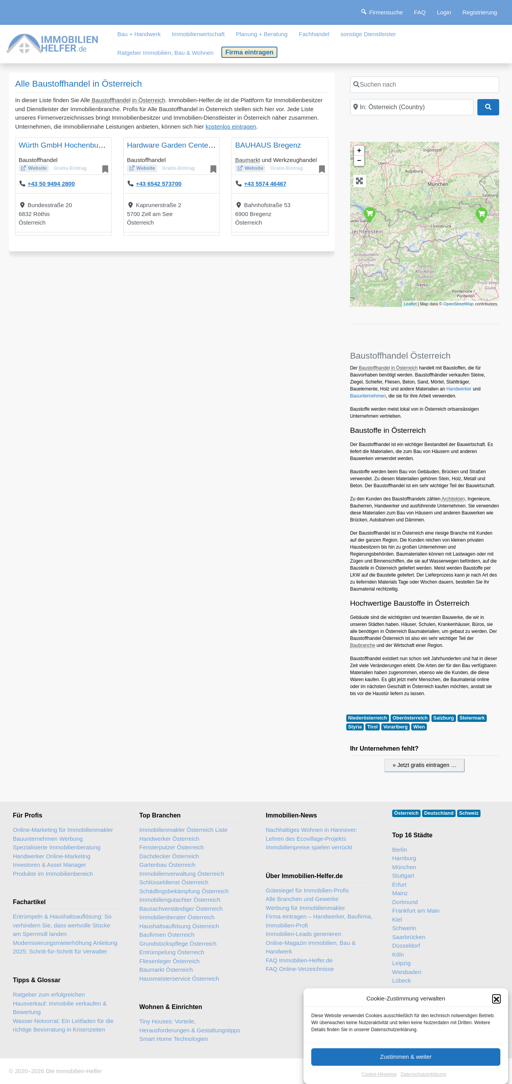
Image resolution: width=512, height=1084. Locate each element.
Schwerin (404, 928)
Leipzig (401, 963)
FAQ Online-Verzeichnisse (300, 968)
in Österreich (148, 100)
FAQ (420, 12)
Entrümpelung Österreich (171, 952)
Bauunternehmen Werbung (48, 838)
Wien (419, 727)
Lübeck (401, 980)
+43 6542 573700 (158, 183)
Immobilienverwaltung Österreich (181, 873)
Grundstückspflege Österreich (177, 943)
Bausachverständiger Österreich (181, 908)
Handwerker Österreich (169, 838)
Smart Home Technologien (173, 1038)
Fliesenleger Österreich (169, 961)
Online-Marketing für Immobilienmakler (63, 829)
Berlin (399, 849)
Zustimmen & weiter (406, 1065)
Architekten (453, 499)
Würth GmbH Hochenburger (65, 145)
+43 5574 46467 (265, 183)
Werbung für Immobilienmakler (305, 907)
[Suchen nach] (424, 85)
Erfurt (399, 884)
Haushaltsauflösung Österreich (179, 926)
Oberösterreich (410, 718)
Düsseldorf (406, 945)
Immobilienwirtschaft (198, 34)
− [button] (359, 161)
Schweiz (469, 813)
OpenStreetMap (459, 303)
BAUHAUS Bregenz (268, 145)
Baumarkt (247, 160)
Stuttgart (403, 875)
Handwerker (459, 389)
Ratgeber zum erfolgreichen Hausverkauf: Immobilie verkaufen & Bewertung (60, 1003)
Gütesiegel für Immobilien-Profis (307, 890)
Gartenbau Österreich (167, 864)
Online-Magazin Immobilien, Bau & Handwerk (311, 947)
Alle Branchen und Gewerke (302, 899)
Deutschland (439, 813)
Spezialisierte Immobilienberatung (56, 847)
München (404, 867)
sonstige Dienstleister (368, 34)
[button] (496, 1007)
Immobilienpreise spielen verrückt (309, 847)
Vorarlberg (395, 727)
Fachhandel (314, 34)
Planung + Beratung (262, 34)
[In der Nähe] (411, 107)
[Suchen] (488, 107)
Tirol (372, 727)
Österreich (406, 813)
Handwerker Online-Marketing (51, 856)
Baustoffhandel (111, 100)
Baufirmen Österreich (167, 934)
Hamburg (404, 858)
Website (37, 168)
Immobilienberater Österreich (176, 917)
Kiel (397, 919)
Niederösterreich (367, 718)
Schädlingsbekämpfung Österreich (183, 891)
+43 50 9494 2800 (51, 183)
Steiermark (472, 718)
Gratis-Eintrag (70, 168)
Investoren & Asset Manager (49, 864)
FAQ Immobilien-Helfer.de (299, 960)
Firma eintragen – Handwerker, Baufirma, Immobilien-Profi (319, 921)
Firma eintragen (249, 52)
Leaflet (410, 303)
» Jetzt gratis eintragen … (424, 765)
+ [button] (359, 150)
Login (444, 12)
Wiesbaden (406, 972)
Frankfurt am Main (416, 910)
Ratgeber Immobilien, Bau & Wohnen (165, 52)
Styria (355, 727)
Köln (398, 954)
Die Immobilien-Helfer (74, 1071)
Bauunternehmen (368, 396)
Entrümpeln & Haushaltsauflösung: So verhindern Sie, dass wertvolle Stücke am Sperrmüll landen (62, 925)
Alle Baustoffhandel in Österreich (78, 84)
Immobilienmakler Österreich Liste (183, 829)
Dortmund (405, 902)
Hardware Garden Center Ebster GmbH (192, 145)
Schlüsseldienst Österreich (174, 882)
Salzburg (443, 718)
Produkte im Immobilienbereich (53, 873)
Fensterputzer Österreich (171, 847)
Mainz (400, 893)
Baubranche (362, 645)
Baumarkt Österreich (166, 969)
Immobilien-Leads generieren (303, 934)
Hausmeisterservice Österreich (179, 978)
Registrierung (479, 12)
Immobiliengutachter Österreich (179, 899)
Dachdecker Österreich (169, 856)
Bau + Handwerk (138, 34)
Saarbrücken (408, 937)
